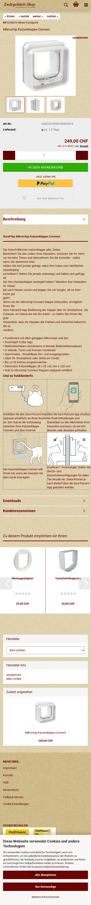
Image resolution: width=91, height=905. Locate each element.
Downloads (12, 501)
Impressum (10, 768)
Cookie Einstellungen (16, 804)
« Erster (10, 16)
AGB (6, 782)
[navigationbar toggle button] (86, 5)
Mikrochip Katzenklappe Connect (45, 732)
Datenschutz (11, 789)
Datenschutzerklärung (56, 866)
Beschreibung (14, 219)
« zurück (24, 16)
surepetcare (80, 37)
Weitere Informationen (45, 897)
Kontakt (8, 775)
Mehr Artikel (13, 678)
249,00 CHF (45, 740)
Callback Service (13, 797)
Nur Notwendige (45, 886)
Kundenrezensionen (19, 511)
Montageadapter (22, 578)
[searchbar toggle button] (66, 5)
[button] (6, 583)
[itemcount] (45, 155)
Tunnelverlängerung (68, 578)
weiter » (38, 16)
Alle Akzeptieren (45, 874)
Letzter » (52, 16)
